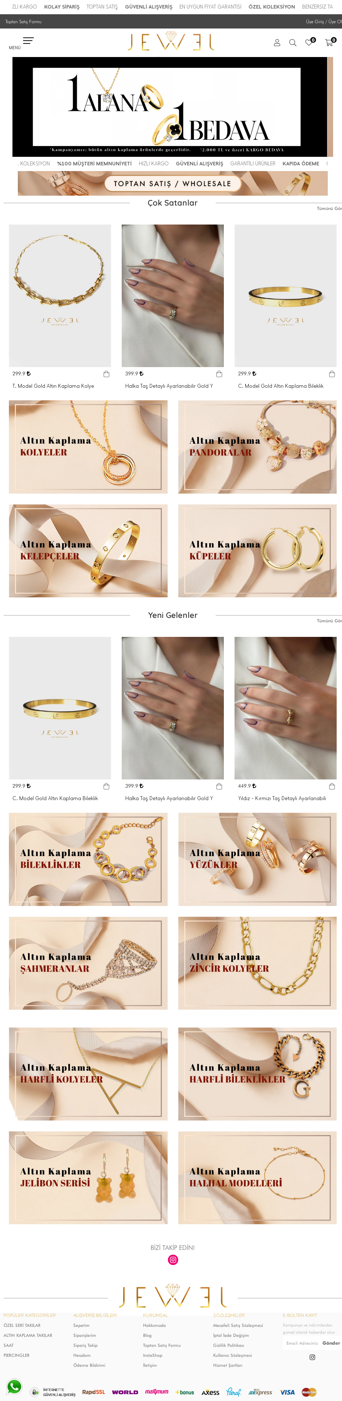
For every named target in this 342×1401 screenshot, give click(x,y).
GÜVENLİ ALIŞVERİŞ (153, 7)
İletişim (150, 1365)
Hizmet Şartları (227, 1365)
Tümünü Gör (329, 208)
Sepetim (81, 1325)
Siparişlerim (84, 1335)
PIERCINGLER (17, 1355)
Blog (147, 1335)
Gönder (331, 1343)
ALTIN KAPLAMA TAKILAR (28, 1335)
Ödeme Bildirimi (89, 1365)
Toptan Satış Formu (23, 21)
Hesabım (82, 1355)
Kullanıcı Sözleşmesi (232, 1355)
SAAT (9, 1345)
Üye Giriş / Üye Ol (324, 21)
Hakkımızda (154, 1325)
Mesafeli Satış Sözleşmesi (238, 1325)
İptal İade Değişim (231, 1335)
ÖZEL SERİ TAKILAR (22, 1325)
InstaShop (152, 1355)
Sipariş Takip (85, 1345)
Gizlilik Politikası (228, 1345)
